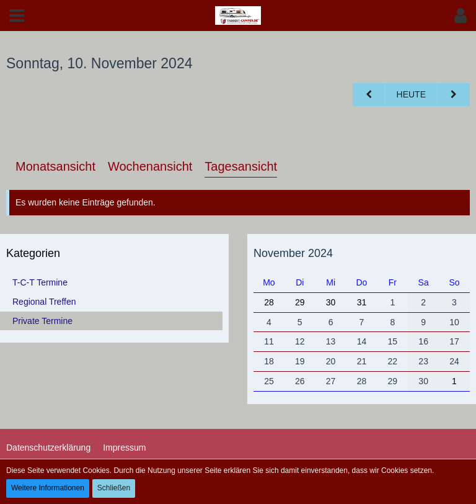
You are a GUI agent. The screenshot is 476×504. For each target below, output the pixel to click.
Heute (411, 94)
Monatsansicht (55, 166)
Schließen (113, 488)
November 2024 (293, 253)
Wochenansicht (150, 166)
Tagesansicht (241, 166)
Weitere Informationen (47, 488)
